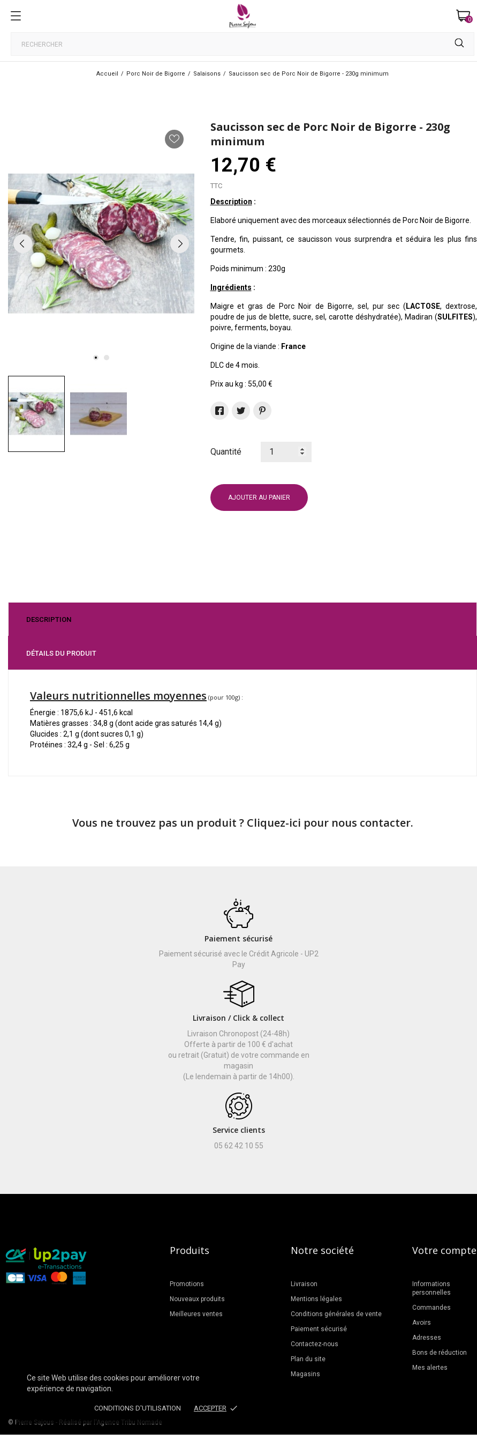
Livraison (304, 1284)
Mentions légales (316, 1299)
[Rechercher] (242, 44)
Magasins (305, 1374)
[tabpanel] (101, 244)
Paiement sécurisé (319, 1329)
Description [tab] (48, 619)
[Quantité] (286, 452)
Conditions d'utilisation (137, 1408)
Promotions (187, 1284)
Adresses (426, 1337)
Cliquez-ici (274, 822)
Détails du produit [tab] (61, 653)
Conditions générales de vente (336, 1314)
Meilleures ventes (196, 1314)
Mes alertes (430, 1367)
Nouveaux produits (197, 1299)
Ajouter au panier (259, 497)
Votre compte (444, 1250)
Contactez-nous (314, 1344)
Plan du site (308, 1359)
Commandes (431, 1307)
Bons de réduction (439, 1352)
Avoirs (421, 1322)
